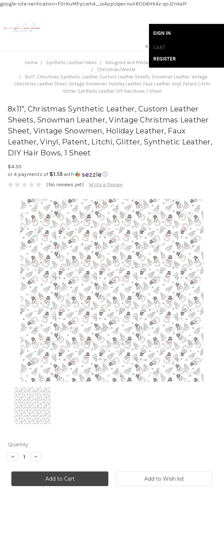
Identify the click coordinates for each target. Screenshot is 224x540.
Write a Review (106, 184)
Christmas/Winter (116, 69)
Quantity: (18, 444)
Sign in (162, 33)
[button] (112, 174)
